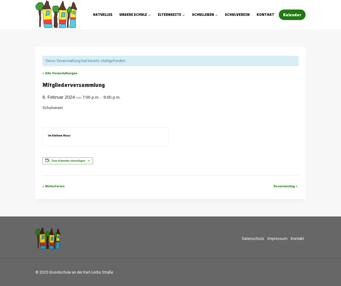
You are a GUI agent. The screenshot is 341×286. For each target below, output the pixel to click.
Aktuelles (102, 14)
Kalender (292, 14)
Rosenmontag (286, 186)
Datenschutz (253, 238)
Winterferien (53, 186)
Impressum (277, 238)
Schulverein (237, 14)
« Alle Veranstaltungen (59, 73)
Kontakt (265, 14)
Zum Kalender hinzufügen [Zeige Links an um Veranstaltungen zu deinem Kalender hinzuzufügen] (68, 160)
